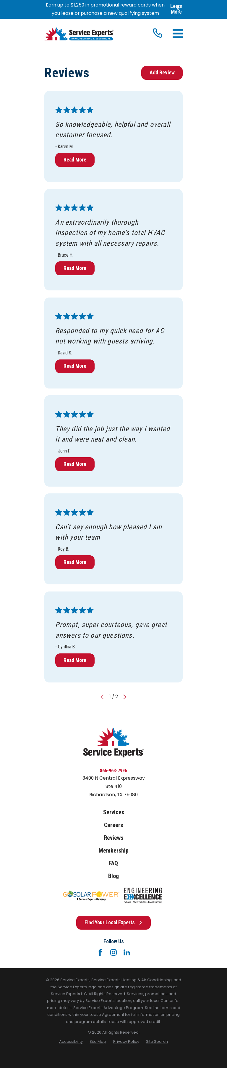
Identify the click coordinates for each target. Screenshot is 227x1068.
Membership (114, 850)
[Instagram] (113, 952)
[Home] (79, 34)
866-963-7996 (113, 770)
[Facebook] (100, 952)
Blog (113, 876)
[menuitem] (71, 1041)
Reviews (113, 837)
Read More (75, 159)
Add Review (162, 73)
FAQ (113, 863)
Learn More (176, 9)
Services (113, 812)
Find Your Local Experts (113, 922)
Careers (113, 825)
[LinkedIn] (127, 952)
